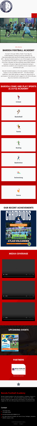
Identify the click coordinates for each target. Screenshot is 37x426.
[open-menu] (34, 15)
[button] (2, 31)
